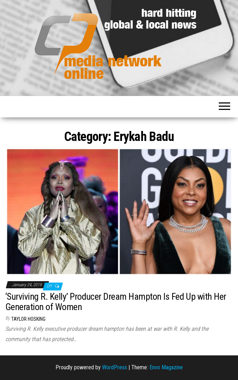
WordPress (114, 367)
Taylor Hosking (28, 319)
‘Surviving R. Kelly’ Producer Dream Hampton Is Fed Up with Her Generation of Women (115, 301)
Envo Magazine (166, 367)
